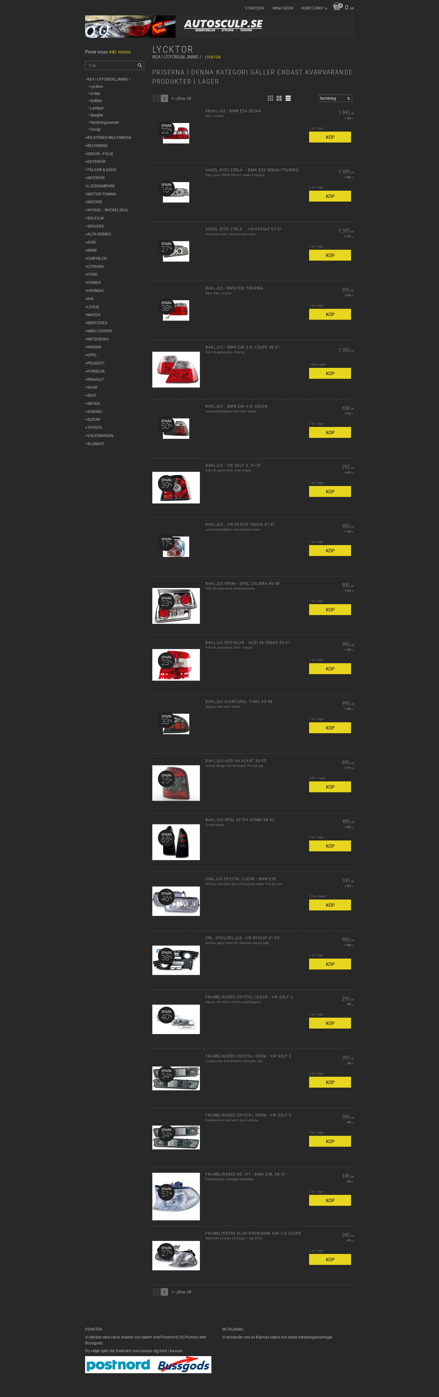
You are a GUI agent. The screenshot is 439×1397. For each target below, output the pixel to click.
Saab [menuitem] (92, 387)
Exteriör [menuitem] (96, 161)
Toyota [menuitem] (94, 427)
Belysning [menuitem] (97, 145)
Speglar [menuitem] (96, 115)
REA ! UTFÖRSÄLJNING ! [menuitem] (108, 79)
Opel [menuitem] (92, 355)
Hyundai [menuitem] (95, 290)
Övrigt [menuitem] (95, 129)
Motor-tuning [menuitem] (101, 194)
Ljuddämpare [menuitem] (101, 185)
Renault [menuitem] (95, 379)
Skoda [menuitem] (93, 403)
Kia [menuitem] (90, 298)
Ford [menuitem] (92, 274)
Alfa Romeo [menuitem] (99, 234)
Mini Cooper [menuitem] (99, 330)
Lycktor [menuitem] (96, 86)
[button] (270, 98)
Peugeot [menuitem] (96, 363)
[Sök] (140, 65)
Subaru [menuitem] (94, 411)
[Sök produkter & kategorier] (114, 65)
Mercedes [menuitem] (97, 322)
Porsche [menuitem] (96, 371)
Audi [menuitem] (91, 242)
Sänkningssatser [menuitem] (104, 122)
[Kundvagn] (342, 8)
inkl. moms (120, 52)
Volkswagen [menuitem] (100, 435)
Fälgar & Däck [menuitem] (101, 169)
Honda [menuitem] (94, 282)
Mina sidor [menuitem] (283, 8)
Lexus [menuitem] (93, 306)
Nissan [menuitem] (94, 346)
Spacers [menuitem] (95, 226)
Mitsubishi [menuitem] (98, 339)
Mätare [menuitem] (94, 201)
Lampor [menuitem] (97, 108)
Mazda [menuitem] (94, 314)
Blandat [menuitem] (95, 443)
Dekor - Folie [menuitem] (100, 153)
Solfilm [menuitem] (96, 100)
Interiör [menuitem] (96, 177)
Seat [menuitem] (91, 395)
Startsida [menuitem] (254, 8)
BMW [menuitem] (92, 250)
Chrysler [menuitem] (97, 258)
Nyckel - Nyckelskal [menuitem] (108, 209)
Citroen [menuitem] (95, 266)
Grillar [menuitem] (95, 93)
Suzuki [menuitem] (94, 419)
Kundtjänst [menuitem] (313, 8)
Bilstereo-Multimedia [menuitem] (109, 137)
